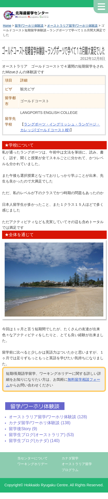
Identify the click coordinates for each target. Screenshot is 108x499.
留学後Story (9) (23, 429)
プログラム (70, 470)
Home (7, 25)
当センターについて (32, 458)
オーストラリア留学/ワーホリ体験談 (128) (48, 417)
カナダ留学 (70, 458)
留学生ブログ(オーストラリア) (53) (41, 434)
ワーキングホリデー (32, 464)
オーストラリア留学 (77, 464)
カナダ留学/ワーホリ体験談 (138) (39, 423)
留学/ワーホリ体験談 (29, 25)
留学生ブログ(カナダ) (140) (34, 440)
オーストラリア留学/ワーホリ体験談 (72, 25)
